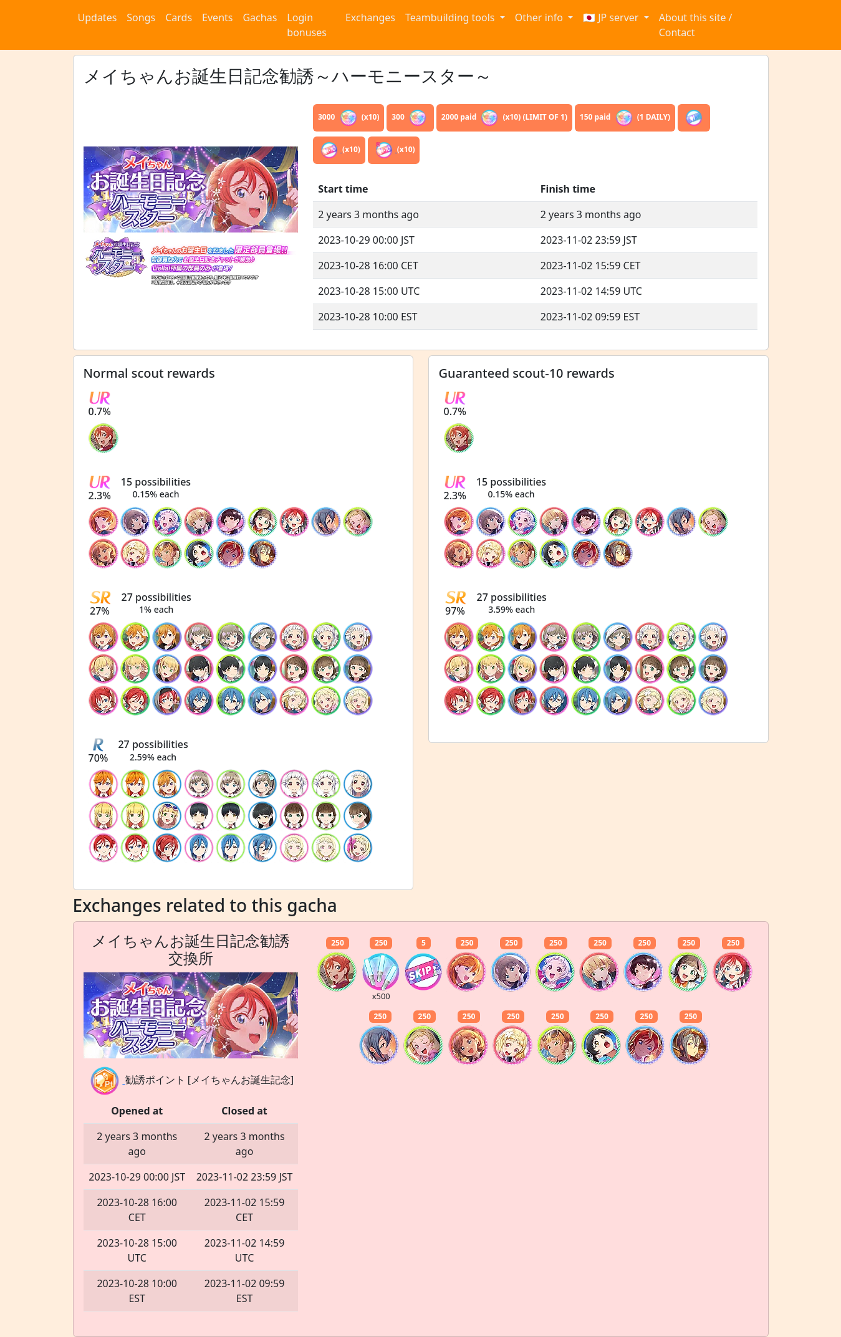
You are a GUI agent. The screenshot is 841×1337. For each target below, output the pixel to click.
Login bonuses (307, 25)
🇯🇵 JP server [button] (612, 17)
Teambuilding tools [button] (451, 17)
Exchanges (370, 17)
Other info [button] (540, 17)
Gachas (260, 17)
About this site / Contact (696, 25)
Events (217, 17)
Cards (178, 17)
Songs (141, 17)
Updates (97, 17)
